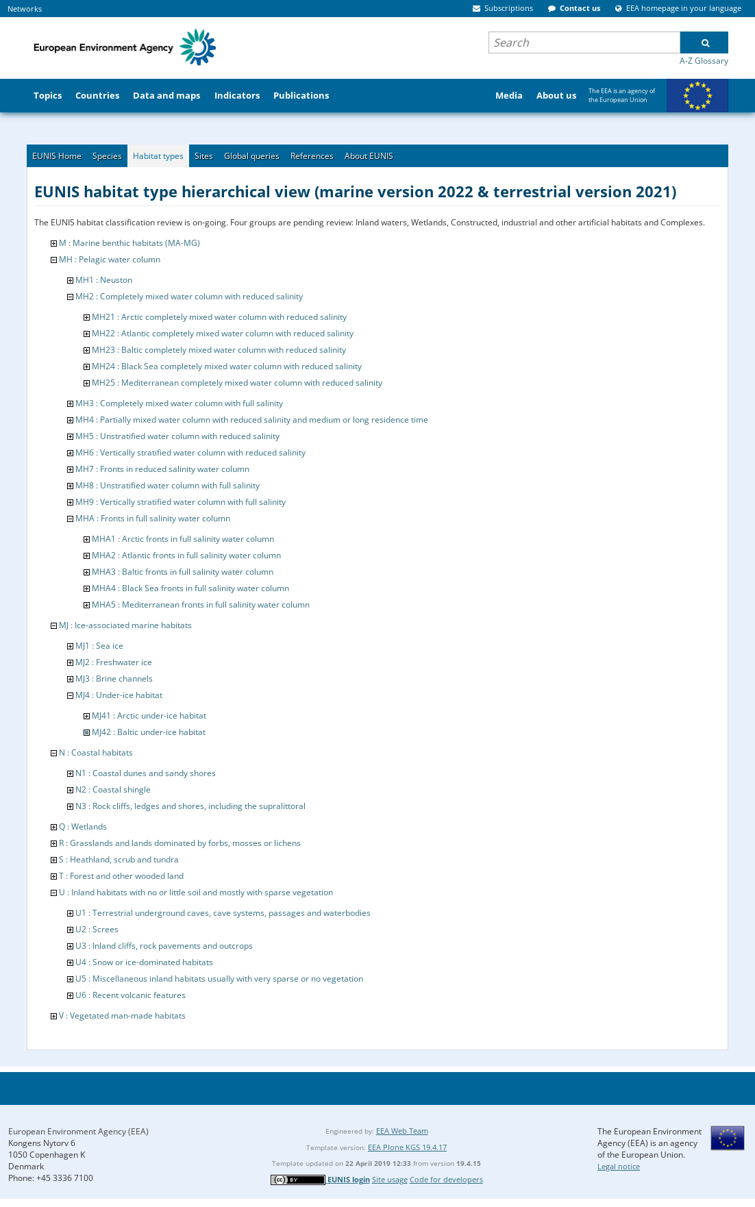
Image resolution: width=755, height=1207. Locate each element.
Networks (25, 8)
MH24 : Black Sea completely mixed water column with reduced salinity (227, 366)
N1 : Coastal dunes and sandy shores (145, 773)
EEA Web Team (402, 1130)
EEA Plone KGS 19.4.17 (407, 1147)
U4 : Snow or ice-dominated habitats (144, 962)
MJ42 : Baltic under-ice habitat (149, 732)
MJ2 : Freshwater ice (113, 662)
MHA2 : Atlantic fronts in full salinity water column (186, 555)
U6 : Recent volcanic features (130, 995)
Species (107, 156)
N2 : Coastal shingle (113, 789)
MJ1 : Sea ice (99, 645)
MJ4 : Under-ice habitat (118, 695)
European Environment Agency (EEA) (78, 1131)
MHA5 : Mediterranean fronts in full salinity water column (201, 604)
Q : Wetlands (83, 826)
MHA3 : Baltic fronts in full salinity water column (182, 571)
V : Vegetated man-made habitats (122, 1015)
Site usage (390, 1179)
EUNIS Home (57, 156)
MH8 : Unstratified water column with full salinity (167, 485)
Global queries (252, 156)
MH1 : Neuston (103, 280)
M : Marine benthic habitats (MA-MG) (129, 243)
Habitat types (158, 156)
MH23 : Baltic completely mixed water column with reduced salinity (219, 350)
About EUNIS (369, 156)
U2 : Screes (97, 929)
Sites (204, 156)
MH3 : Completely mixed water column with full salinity (179, 403)
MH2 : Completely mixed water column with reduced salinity (189, 296)
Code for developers (446, 1179)
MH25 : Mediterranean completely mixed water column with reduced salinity (237, 382)
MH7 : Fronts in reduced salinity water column (162, 469)
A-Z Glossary (704, 60)
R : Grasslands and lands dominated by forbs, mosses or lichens (180, 843)
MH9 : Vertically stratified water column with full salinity (180, 502)
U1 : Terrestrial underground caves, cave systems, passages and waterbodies (223, 913)
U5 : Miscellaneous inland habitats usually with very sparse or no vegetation (219, 978)
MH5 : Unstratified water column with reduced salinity (177, 436)
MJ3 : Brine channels (114, 678)
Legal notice (618, 1166)
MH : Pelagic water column (109, 259)
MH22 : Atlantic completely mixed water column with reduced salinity (223, 333)
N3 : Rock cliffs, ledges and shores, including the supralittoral (190, 806)
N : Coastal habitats (96, 752)
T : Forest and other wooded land (121, 876)
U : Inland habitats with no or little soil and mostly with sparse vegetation (196, 892)
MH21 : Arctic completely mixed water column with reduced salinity (219, 317)
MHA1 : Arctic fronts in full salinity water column (183, 539)
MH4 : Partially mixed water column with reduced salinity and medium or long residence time (251, 419)
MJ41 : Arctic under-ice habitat (149, 715)
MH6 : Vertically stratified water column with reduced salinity (190, 452)
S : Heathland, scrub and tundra (119, 859)
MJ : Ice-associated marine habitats (125, 625)
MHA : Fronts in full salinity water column (152, 518)
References (312, 156)
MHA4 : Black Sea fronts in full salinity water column (190, 588)
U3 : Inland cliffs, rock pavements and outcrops (164, 945)
